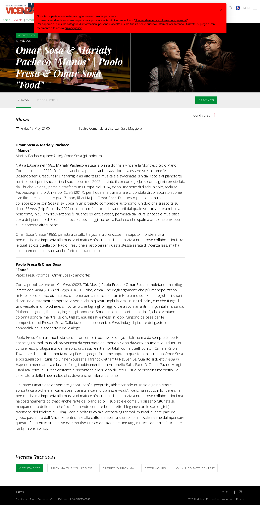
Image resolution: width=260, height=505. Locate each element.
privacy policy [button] (73, 28)
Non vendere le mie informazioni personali (161, 20)
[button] (221, 9)
